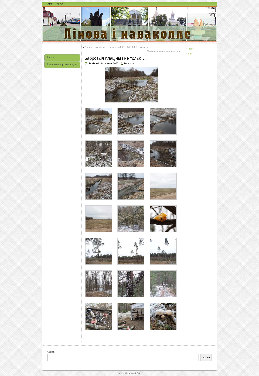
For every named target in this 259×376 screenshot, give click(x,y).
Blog (60, 4)
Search (50, 351)
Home (49, 4)
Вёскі (51, 57)
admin (131, 63)
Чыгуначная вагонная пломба (162, 51)
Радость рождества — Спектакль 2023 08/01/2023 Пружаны (116, 47)
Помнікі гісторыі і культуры (63, 64)
